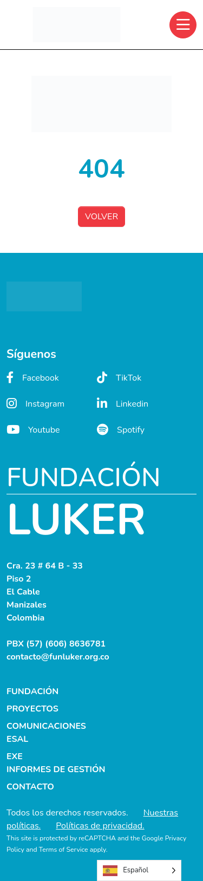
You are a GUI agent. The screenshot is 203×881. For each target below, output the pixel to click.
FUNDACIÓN (32, 691)
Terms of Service (63, 849)
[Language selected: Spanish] (139, 870)
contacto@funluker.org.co (57, 657)
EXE (14, 756)
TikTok (119, 378)
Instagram (35, 404)
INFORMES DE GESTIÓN (56, 769)
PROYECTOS (32, 709)
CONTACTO (30, 787)
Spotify (121, 430)
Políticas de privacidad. (100, 826)
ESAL (17, 739)
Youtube (33, 430)
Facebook (32, 378)
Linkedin (122, 404)
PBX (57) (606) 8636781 (56, 644)
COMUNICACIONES (46, 726)
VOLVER (101, 217)
